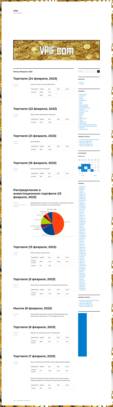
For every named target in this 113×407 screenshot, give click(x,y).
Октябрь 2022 (82, 223)
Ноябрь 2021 (82, 233)
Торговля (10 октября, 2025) (85, 141)
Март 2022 (81, 227)
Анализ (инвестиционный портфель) (88, 126)
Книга (80, 115)
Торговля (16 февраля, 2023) (34, 163)
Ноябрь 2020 (82, 252)
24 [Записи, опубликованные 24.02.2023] (92, 170)
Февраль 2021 (82, 247)
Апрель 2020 (82, 261)
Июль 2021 (81, 239)
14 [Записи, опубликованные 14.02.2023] (82, 167)
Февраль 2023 (82, 218)
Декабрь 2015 (82, 287)
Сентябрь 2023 (82, 207)
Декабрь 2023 (82, 204)
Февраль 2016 (82, 283)
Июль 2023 (81, 211)
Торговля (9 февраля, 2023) (34, 279)
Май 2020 (81, 259)
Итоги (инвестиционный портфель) (88, 124)
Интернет (81, 114)
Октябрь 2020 (82, 253)
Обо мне (81, 82)
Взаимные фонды (83, 106)
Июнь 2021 (81, 241)
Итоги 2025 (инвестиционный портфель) (89, 139)
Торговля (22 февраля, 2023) (35, 108)
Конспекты (82, 127)
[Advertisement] (57, 28)
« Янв (82, 175)
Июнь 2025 (81, 189)
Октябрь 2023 (82, 206)
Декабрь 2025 (82, 186)
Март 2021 (81, 245)
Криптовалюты (83, 118)
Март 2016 (81, 282)
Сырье (80, 103)
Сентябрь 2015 (82, 290)
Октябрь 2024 (82, 198)
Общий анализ (82, 123)
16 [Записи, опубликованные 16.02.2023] (88, 167)
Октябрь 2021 (82, 235)
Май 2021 (81, 242)
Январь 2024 (82, 203)
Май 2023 (81, 214)
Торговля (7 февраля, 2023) (34, 356)
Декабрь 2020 (82, 250)
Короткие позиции (83, 111)
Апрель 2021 (82, 244)
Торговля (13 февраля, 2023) (34, 247)
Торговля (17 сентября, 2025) (86, 144)
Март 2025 (81, 192)
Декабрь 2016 (82, 274)
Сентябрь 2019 (82, 265)
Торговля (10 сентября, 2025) (86, 145)
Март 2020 (81, 262)
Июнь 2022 (81, 224)
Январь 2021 (82, 249)
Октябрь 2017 (82, 270)
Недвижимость (83, 100)
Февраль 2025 (82, 194)
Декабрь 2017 (82, 268)
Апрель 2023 (82, 215)
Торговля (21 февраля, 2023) (34, 136)
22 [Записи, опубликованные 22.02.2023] (85, 170)
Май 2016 (81, 279)
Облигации (82, 109)
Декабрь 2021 (82, 232)
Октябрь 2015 (82, 288)
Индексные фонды (83, 105)
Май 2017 (81, 271)
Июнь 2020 (82, 258)
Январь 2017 (82, 273)
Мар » (95, 175)
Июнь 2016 (81, 277)
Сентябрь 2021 (82, 236)
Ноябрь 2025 (82, 188)
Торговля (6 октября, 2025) (85, 142)
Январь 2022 (82, 230)
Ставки (81, 120)
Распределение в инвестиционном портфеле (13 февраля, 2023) (37, 193)
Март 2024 (81, 201)
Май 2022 (81, 226)
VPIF (15, 11)
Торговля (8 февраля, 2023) (34, 327)
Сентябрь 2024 (82, 200)
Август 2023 (82, 209)
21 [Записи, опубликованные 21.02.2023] (82, 170)
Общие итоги (82, 121)
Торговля (15, 86)
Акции (80, 102)
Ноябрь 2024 (82, 197)
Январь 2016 (82, 285)
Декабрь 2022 (82, 221)
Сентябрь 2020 (82, 255)
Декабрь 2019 (82, 264)
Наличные (81, 112)
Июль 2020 (81, 256)
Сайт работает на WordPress (23, 400)
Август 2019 (82, 267)
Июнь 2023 (81, 212)
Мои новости (82, 95)
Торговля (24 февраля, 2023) (35, 78)
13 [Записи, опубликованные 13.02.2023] (79, 167)
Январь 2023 (82, 220)
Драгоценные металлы (84, 108)
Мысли (15, 316)
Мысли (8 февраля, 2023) (32, 308)
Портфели (81, 83)
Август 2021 (82, 238)
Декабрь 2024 (82, 195)
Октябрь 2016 (82, 276)
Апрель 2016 (82, 280)
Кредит (81, 117)
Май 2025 (81, 191)
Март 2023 (81, 217)
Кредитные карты (83, 129)
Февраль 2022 (82, 229)
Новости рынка (83, 94)
